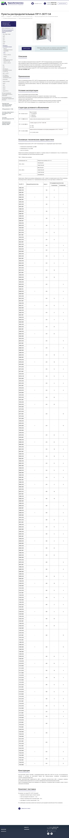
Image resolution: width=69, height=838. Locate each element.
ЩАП (4, 36)
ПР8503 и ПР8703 (7, 54)
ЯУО (4, 67)
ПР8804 (5, 56)
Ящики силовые (6, 81)
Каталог (3, 827)
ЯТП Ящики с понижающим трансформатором (7, 76)
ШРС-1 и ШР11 (6, 73)
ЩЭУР (4, 83)
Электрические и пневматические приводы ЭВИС (6, 123)
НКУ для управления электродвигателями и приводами (7, 94)
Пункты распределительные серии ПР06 (7, 50)
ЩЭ (3, 65)
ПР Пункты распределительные (7, 46)
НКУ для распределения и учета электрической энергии (7, 31)
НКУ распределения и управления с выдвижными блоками (8, 98)
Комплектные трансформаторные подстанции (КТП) (7, 104)
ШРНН (4, 87)
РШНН (4, 88)
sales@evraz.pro (38, 3)
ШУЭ (4, 38)
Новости (26, 827)
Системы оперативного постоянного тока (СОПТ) (8, 113)
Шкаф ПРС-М (5, 90)
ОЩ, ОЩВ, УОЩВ (6, 34)
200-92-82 (51, 2)
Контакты (3, 831)
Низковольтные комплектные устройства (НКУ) (6, 24)
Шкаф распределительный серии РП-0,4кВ (7, 60)
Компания (26, 829)
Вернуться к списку (24, 808)
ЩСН (4, 43)
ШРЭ (4, 39)
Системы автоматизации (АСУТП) (8, 118)
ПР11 (4, 52)
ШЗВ (4, 85)
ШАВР (4, 41)
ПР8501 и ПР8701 (7, 62)
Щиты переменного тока (7, 28)
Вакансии (3, 829)
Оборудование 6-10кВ (7, 109)
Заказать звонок (62, 3)
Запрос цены (26, 48)
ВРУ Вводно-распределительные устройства (7, 70)
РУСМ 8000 (5, 79)
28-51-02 (51, 4)
